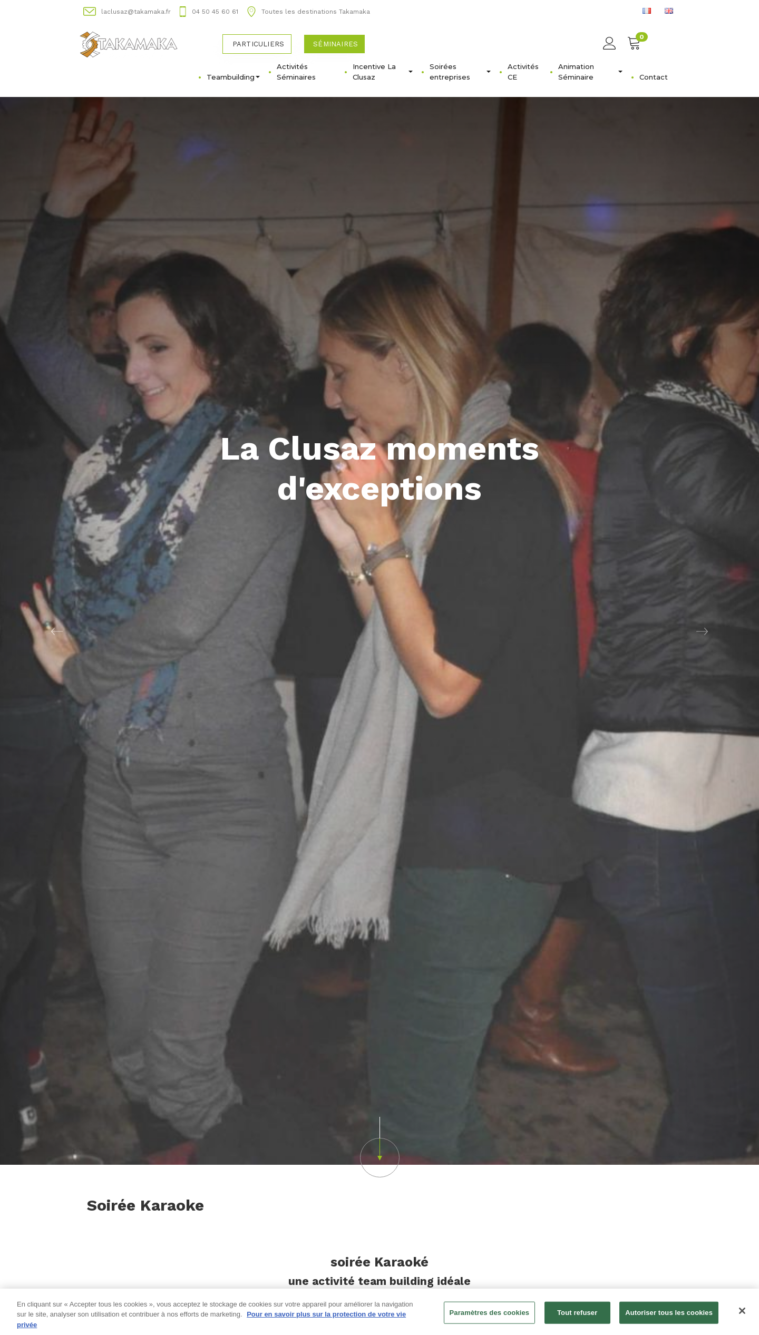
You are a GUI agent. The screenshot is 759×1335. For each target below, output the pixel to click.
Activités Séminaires (296, 71)
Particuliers (258, 44)
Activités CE (523, 71)
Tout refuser (577, 1317)
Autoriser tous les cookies (669, 1317)
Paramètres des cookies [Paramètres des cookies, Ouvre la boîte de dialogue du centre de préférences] (490, 1317)
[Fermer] (742, 1315)
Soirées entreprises (460, 71)
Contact (653, 77)
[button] (57, 631)
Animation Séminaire (590, 71)
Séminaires (335, 44)
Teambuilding (233, 77)
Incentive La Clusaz (383, 71)
